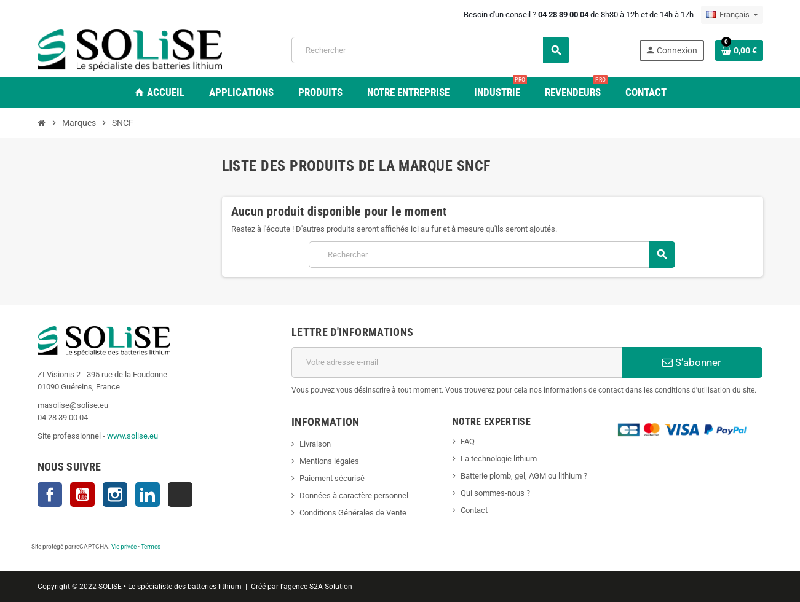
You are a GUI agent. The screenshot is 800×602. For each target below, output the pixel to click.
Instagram (115, 494)
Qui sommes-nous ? (495, 493)
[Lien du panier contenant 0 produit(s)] (739, 50)
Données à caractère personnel (353, 495)
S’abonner (691, 362)
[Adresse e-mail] (456, 362)
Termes (150, 546)
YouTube (82, 494)
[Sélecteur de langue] (732, 15)
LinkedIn (147, 494)
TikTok (180, 494)
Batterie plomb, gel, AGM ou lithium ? (524, 475)
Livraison (315, 443)
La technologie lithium (499, 458)
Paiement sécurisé (332, 478)
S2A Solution (330, 586)
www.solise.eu (132, 435)
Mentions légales (329, 461)
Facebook (50, 494)
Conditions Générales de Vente (352, 512)
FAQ (468, 441)
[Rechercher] (430, 50)
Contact (474, 510)
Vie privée (124, 546)
